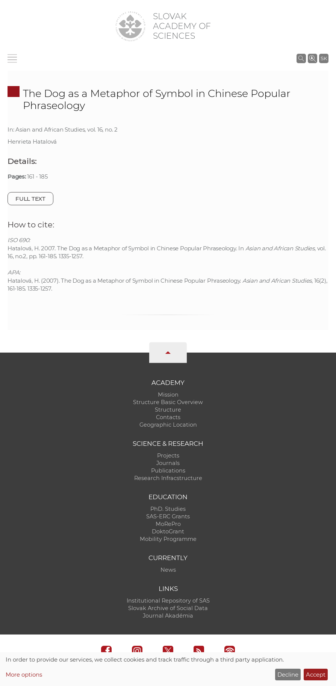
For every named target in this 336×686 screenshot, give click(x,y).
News (168, 569)
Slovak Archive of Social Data (168, 608)
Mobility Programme (168, 539)
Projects (168, 455)
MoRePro (168, 524)
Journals (168, 463)
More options (24, 674)
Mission (168, 394)
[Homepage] (130, 26)
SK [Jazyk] (324, 58)
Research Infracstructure (168, 478)
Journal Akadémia (168, 615)
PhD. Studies (168, 509)
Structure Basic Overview (168, 402)
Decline (287, 674)
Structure (168, 409)
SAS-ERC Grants (168, 516)
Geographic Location (168, 424)
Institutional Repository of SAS (168, 600)
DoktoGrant (168, 531)
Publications (168, 470)
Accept (315, 674)
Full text (30, 198)
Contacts (168, 417)
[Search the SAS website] (301, 58)
